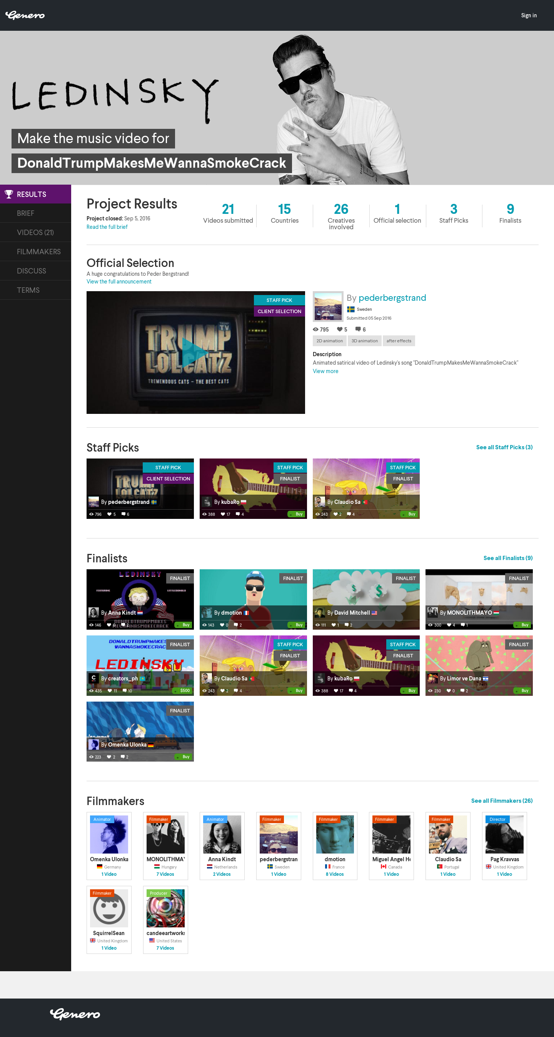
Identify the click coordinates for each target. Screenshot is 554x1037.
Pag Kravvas (505, 859)
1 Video (109, 874)
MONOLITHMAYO (169, 859)
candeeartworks (166, 933)
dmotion (335, 859)
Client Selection (168, 478)
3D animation (365, 340)
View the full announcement (119, 281)
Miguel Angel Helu (394, 859)
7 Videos (165, 874)
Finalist (290, 478)
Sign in (529, 15)
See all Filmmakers (502, 800)
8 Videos (335, 874)
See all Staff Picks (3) (504, 447)
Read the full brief (107, 226)
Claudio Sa (448, 859)
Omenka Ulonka (109, 859)
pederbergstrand (392, 297)
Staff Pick (168, 467)
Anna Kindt (222, 859)
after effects (399, 340)
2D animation (330, 340)
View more (326, 371)
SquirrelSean (109, 933)
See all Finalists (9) (508, 558)
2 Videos (222, 874)
